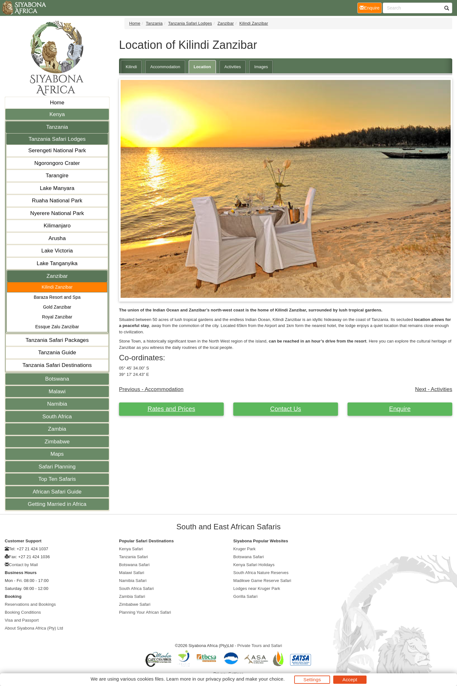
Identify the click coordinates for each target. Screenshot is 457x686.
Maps (57, 454)
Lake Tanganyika (57, 263)
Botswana (57, 379)
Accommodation (165, 66)
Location (202, 66)
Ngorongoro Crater (57, 163)
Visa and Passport (22, 620)
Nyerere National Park (57, 213)
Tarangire (57, 176)
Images (261, 66)
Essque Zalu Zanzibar (57, 326)
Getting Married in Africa (57, 504)
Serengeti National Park (57, 150)
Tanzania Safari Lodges (57, 139)
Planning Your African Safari (145, 612)
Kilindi (131, 66)
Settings (312, 679)
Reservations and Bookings (30, 604)
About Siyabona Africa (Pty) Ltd (34, 628)
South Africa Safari (136, 588)
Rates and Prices (171, 408)
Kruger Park (244, 548)
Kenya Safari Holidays (254, 564)
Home (57, 103)
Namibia (57, 404)
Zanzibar (57, 276)
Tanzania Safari (133, 556)
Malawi (57, 392)
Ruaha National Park (57, 201)
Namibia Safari (133, 580)
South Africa (57, 417)
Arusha (57, 238)
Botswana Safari (134, 564)
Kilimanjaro (56, 226)
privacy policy (220, 679)
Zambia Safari (132, 596)
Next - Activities (433, 389)
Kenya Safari (131, 548)
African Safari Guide (57, 492)
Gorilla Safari (245, 596)
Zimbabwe (57, 442)
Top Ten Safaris (57, 479)
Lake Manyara (57, 188)
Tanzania (57, 127)
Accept (349, 679)
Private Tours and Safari (259, 645)
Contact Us (285, 408)
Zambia (57, 429)
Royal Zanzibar (57, 316)
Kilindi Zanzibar (57, 287)
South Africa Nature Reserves (260, 572)
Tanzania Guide (57, 353)
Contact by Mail (23, 564)
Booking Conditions (23, 612)
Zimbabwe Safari (134, 604)
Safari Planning (57, 467)
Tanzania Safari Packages (57, 340)
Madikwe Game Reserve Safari (262, 580)
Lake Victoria (57, 251)
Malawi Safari (131, 572)
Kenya (57, 114)
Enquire (400, 408)
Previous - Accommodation (151, 389)
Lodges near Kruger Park (256, 588)
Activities (232, 66)
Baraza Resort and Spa (57, 297)
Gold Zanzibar (57, 307)
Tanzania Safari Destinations (57, 365)
